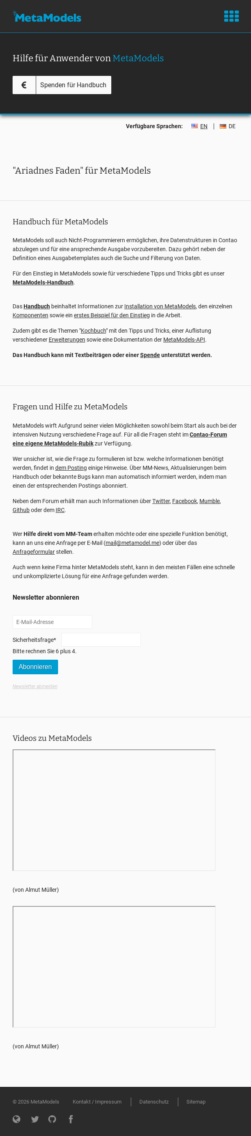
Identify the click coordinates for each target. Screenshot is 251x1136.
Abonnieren (35, 666)
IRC (60, 510)
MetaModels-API (184, 339)
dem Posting (71, 468)
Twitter (161, 501)
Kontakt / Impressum (97, 1102)
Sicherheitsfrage (34, 639)
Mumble (209, 501)
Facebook (184, 501)
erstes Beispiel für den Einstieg (112, 315)
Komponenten (30, 315)
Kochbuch (93, 330)
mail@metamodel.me (132, 543)
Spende (150, 355)
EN (204, 126)
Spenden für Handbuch (73, 85)
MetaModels (47, 16)
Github (21, 510)
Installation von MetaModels (160, 306)
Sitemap (196, 1102)
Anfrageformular (34, 552)
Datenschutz (154, 1102)
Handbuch (37, 306)
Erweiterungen (67, 339)
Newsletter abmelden (35, 686)
